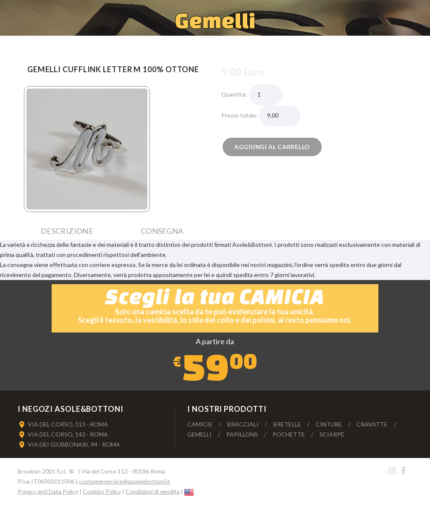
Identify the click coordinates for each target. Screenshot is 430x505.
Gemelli (199, 434)
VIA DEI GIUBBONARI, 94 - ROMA (74, 444)
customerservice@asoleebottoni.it (124, 481)
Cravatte (372, 424)
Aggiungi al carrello (272, 146)
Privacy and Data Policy (48, 491)
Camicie (199, 424)
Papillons (242, 434)
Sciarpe (332, 434)
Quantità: (235, 94)
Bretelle (287, 424)
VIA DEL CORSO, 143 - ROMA (68, 434)
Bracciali (243, 424)
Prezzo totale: (240, 115)
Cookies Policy (102, 491)
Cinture (329, 424)
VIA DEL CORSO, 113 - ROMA (68, 424)
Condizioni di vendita (153, 491)
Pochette (289, 434)
